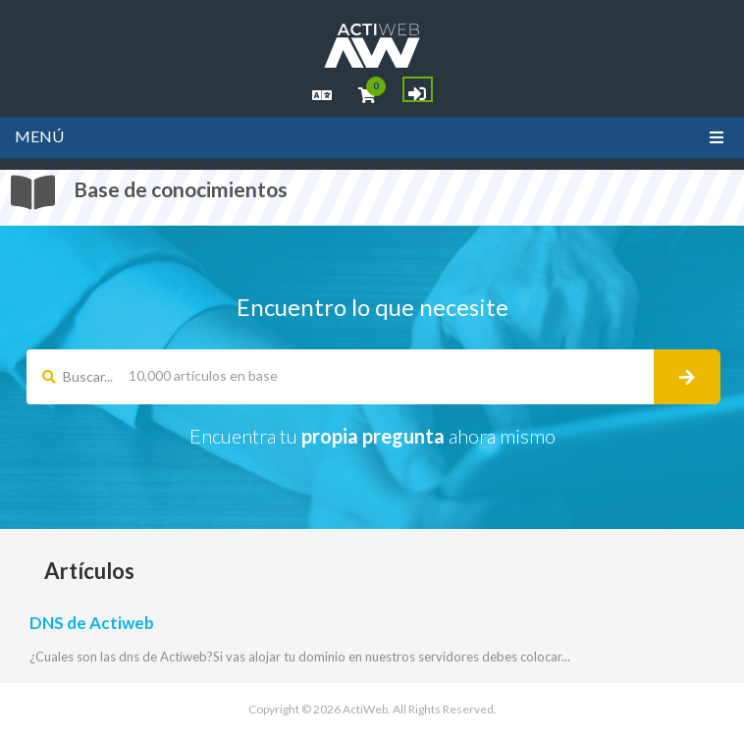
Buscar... (77, 376)
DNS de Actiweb (91, 622)
